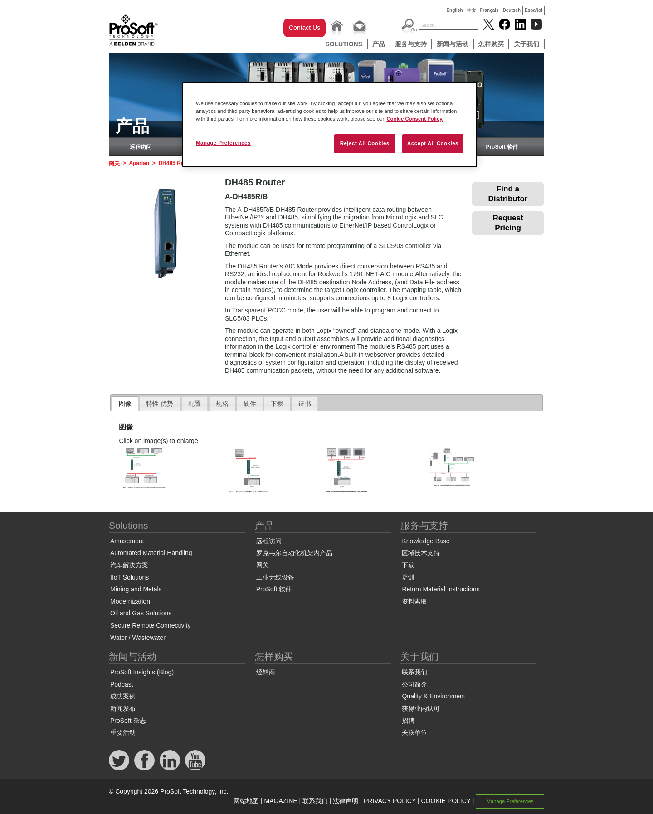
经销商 (265, 672)
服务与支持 (411, 44)
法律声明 (345, 800)
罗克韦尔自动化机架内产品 (294, 552)
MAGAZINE (280, 800)
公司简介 (414, 684)
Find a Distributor (508, 194)
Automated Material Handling (151, 552)
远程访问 (140, 147)
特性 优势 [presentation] (159, 403)
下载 (408, 565)
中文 (471, 10)
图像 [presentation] (125, 403)
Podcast (121, 684)
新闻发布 (123, 708)
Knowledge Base (425, 541)
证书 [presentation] (304, 403)
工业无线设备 (275, 577)
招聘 (408, 720)
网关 (114, 163)
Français (489, 10)
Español (533, 10)
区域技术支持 (421, 552)
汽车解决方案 (129, 565)
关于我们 (526, 44)
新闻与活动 (452, 44)
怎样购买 (491, 44)
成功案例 (123, 696)
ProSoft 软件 (502, 147)
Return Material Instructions (440, 589)
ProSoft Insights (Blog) (142, 672)
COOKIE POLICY (445, 800)
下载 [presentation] (277, 403)
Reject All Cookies (365, 143)
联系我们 (414, 672)
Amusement (127, 541)
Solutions (343, 44)
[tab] (125, 404)
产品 (378, 44)
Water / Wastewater (138, 637)
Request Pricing (507, 223)
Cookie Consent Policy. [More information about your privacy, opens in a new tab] (414, 119)
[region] (329, 124)
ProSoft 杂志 (128, 720)
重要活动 (123, 732)
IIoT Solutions (129, 577)
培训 (408, 577)
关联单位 (414, 732)
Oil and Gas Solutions (140, 613)
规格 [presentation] (222, 403)
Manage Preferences (510, 801)
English (454, 10)
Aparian (139, 163)
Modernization (130, 601)
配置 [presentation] (194, 403)
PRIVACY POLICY (390, 800)
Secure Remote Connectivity (150, 625)
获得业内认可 (421, 708)
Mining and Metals (136, 589)
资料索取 (414, 601)
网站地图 (246, 800)
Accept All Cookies (432, 143)
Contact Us (304, 27)
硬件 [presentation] (250, 403)
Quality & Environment (433, 696)
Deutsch (512, 10)
